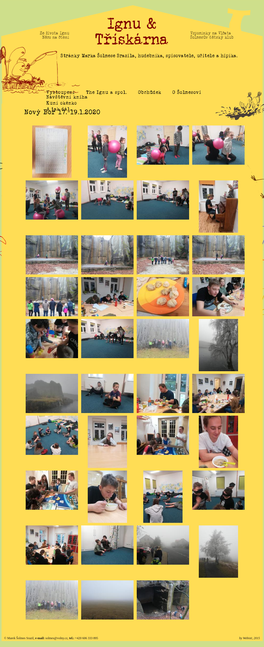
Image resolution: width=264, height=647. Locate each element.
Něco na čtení (55, 37)
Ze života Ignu (54, 33)
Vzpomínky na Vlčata (210, 33)
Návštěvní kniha (67, 102)
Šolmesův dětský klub (212, 37)
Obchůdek (149, 92)
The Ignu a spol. (106, 92)
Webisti (247, 638)
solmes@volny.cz (56, 638)
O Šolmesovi (187, 92)
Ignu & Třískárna (132, 31)
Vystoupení (60, 92)
